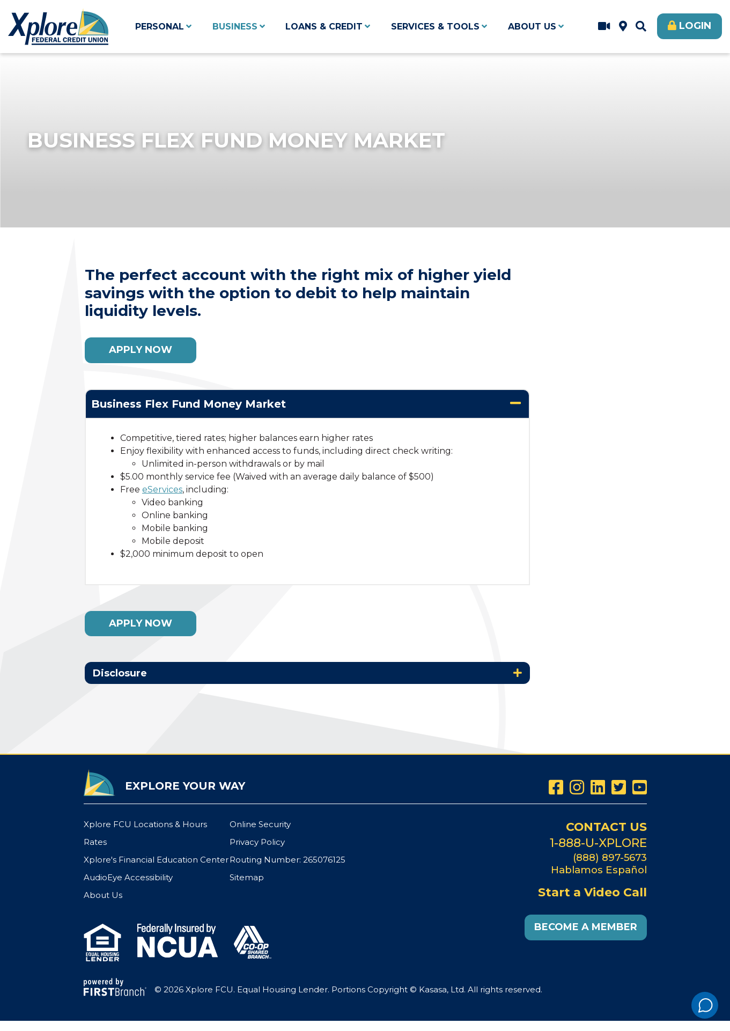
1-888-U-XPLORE (598, 842)
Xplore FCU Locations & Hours (623, 26)
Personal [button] (159, 26)
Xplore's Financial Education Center (156, 859)
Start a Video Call (604, 26)
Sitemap (247, 876)
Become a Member (585, 926)
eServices (162, 489)
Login (695, 26)
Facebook (556, 787)
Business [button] (234, 26)
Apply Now (140, 350)
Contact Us (606, 826)
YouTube (639, 787)
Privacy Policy (257, 842)
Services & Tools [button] (435, 26)
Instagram (577, 787)
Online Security (260, 824)
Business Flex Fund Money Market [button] (188, 403)
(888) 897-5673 (609, 856)
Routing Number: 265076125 (287, 859)
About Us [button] (532, 26)
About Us (103, 893)
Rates (95, 842)
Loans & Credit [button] (324, 26)
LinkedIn (598, 787)
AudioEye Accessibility (128, 876)
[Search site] (641, 26)
